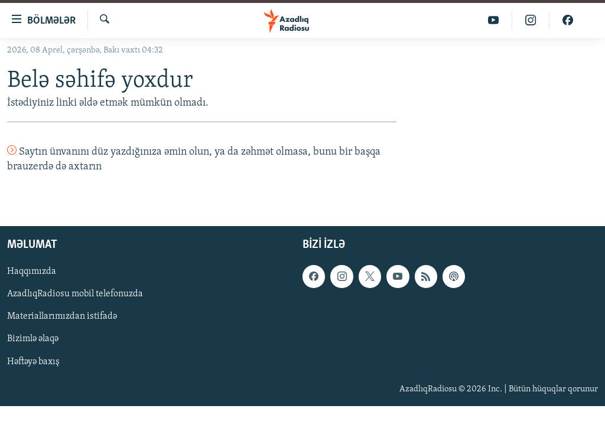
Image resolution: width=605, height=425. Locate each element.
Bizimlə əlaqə (32, 339)
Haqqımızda (31, 271)
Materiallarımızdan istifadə (62, 316)
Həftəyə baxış (33, 361)
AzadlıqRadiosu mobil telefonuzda (75, 294)
